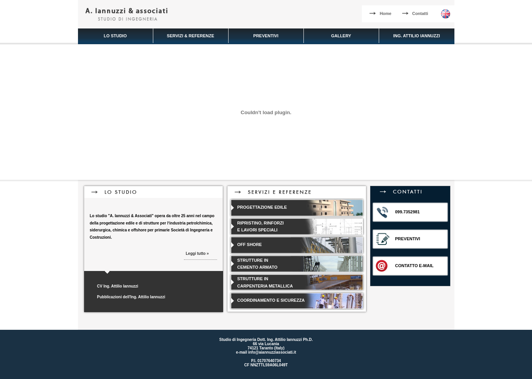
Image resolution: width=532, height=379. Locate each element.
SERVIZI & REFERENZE (190, 35)
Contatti (415, 13)
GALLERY (341, 35)
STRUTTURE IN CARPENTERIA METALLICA (265, 282)
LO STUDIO (115, 35)
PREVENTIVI (265, 35)
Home (380, 13)
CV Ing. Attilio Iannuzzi (117, 286)
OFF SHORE (249, 244)
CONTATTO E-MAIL (414, 265)
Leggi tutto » (197, 253)
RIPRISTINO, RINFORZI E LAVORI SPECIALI (260, 227)
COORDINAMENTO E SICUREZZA (271, 300)
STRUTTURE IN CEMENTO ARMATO (257, 264)
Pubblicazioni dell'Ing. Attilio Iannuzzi (131, 297)
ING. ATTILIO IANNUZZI (416, 35)
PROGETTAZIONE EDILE (262, 207)
